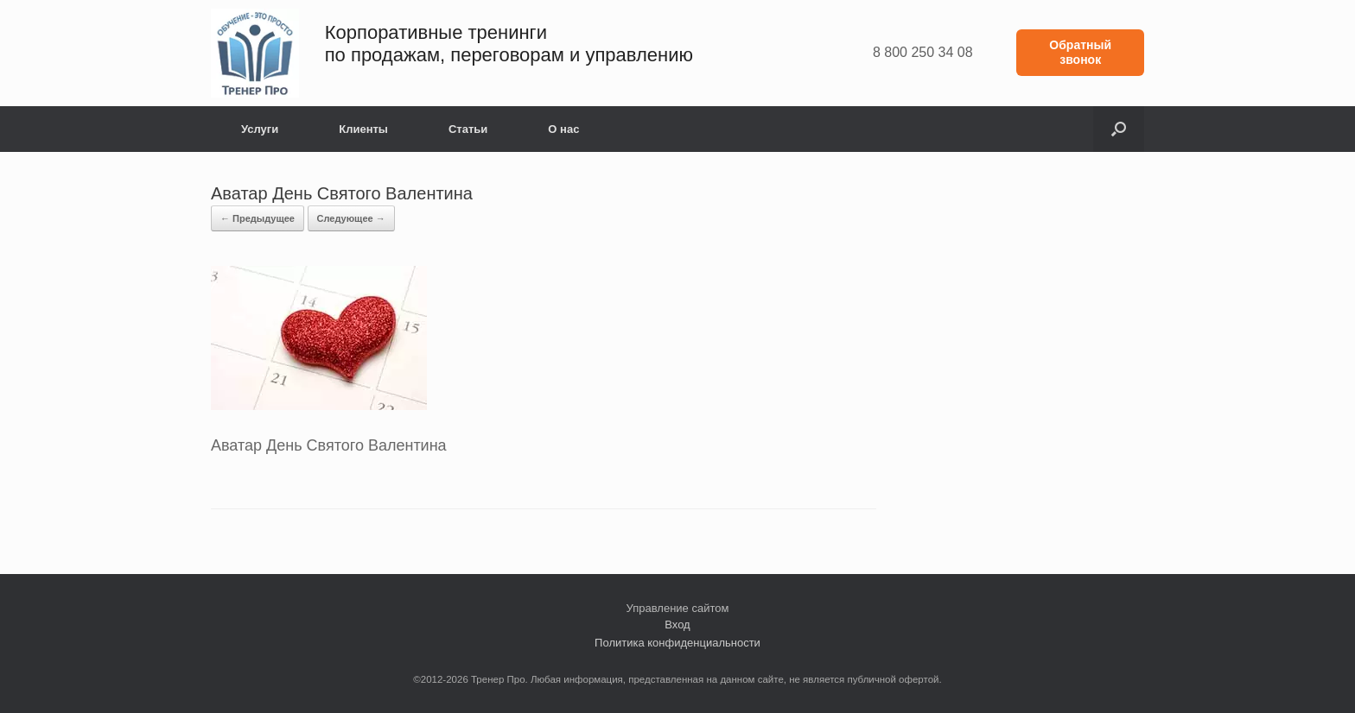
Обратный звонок (1080, 52)
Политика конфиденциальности (677, 642)
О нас (563, 129)
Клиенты (363, 129)
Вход (677, 624)
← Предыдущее (257, 218)
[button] (1118, 129)
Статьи (467, 129)
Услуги (259, 129)
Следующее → (351, 218)
